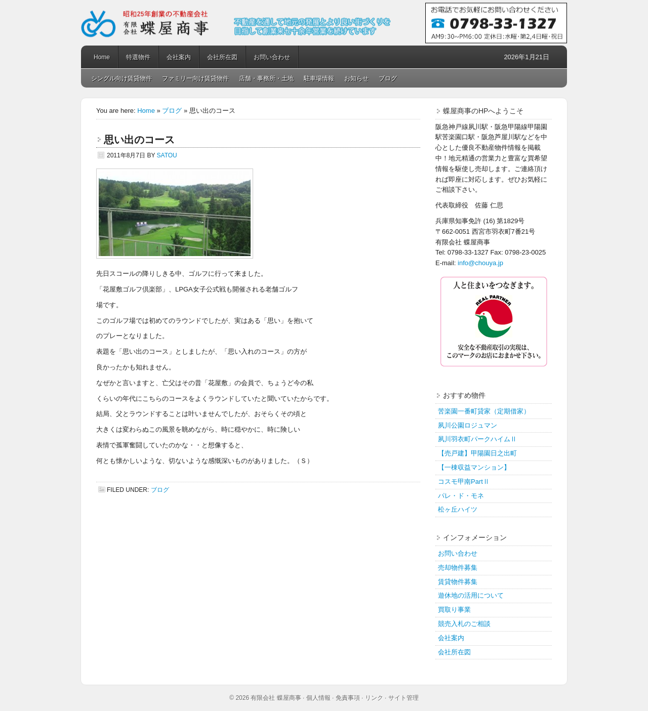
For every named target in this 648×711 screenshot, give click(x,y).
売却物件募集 (457, 567)
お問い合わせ (272, 57)
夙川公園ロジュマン (467, 425)
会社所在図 (222, 57)
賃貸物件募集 (457, 581)
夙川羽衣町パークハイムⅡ (477, 439)
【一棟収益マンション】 (474, 467)
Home (102, 57)
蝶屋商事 (324, 23)
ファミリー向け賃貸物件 (195, 78)
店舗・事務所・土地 (266, 78)
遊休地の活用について (471, 595)
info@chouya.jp (480, 263)
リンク (374, 697)
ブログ (388, 78)
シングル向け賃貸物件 (121, 78)
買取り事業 (454, 609)
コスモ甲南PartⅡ (464, 481)
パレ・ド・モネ (461, 495)
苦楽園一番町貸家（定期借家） (484, 411)
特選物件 (138, 57)
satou (167, 155)
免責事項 (348, 697)
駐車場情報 (319, 78)
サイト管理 (403, 697)
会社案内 (179, 57)
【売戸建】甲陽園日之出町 (477, 453)
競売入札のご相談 (464, 624)
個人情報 (318, 697)
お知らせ (356, 78)
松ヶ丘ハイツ (457, 509)
